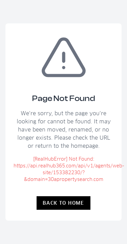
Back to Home (63, 203)
